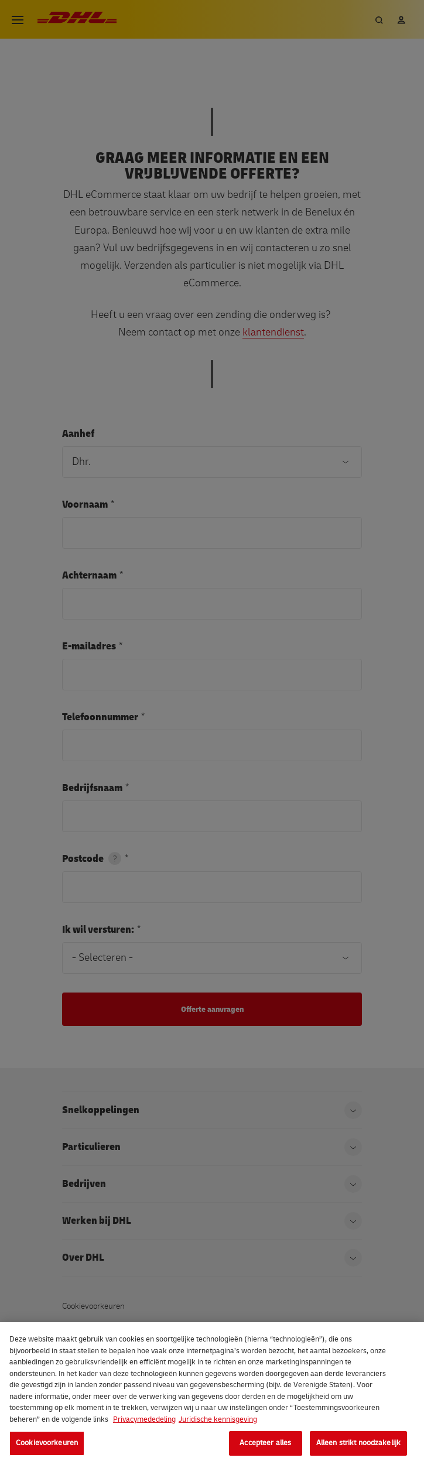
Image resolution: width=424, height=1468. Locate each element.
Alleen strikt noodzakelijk (358, 1443)
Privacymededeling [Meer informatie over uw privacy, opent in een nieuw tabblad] (144, 1419)
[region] (212, 1395)
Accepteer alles (265, 1443)
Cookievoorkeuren (47, 1443)
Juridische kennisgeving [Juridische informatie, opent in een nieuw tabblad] (218, 1419)
